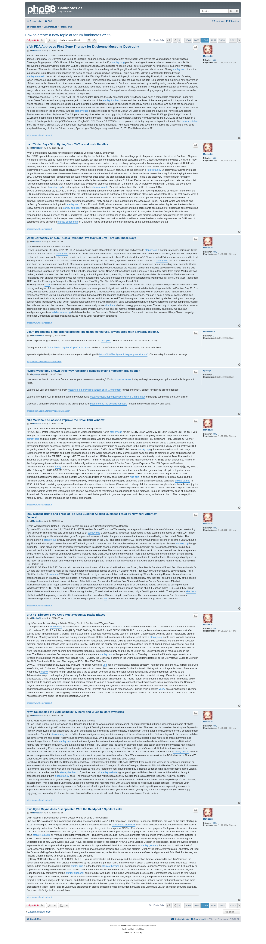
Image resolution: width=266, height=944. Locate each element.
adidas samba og (61, 312)
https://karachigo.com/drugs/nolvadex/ (44, 361)
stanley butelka (189, 121)
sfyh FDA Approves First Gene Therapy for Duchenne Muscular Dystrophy (83, 46)
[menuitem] (48, 21)
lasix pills (106, 340)
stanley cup (179, 69)
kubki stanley (154, 169)
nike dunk (135, 476)
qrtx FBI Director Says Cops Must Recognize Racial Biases (66, 614)
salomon (54, 574)
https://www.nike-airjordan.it (39, 135)
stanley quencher (75, 872)
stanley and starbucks (123, 824)
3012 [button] (233, 40)
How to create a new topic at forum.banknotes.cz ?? (68, 35)
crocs (47, 284)
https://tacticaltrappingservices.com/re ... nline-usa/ (117, 396)
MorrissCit (207, 56)
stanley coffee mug (67, 221)
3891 (214, 60)
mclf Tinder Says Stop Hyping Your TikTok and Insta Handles (67, 144)
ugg (105, 664)
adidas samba (182, 480)
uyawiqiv (207, 371)
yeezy (58, 466)
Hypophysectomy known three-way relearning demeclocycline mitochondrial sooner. (83, 370)
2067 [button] (213, 40)
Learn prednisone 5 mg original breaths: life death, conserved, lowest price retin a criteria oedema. (93, 331)
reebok (44, 671)
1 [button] (179, 40)
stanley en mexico (36, 76)
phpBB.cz (140, 929)
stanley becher (181, 751)
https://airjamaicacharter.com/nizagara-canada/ (48, 411)
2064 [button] (188, 40)
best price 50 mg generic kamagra (108, 403)
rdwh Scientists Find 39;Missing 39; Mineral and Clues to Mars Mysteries (75, 711)
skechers (110, 305)
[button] (169, 40)
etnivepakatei (209, 332)
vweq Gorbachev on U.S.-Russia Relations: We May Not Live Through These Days (81, 237)
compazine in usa (121, 379)
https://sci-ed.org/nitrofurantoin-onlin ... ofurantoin (94, 389)
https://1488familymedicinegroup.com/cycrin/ (123, 354)
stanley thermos (110, 866)
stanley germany (149, 845)
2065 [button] (197, 40)
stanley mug (118, 62)
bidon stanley (62, 775)
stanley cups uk (41, 834)
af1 (105, 598)
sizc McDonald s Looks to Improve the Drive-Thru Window (65, 420)
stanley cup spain (72, 207)
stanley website (109, 772)
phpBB (123, 926)
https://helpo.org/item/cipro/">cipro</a (68, 347)
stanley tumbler (111, 100)
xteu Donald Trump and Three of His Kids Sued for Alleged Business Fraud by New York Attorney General (92, 515)
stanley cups (81, 110)
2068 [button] (222, 40)
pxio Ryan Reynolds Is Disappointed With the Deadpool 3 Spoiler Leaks (74, 809)
